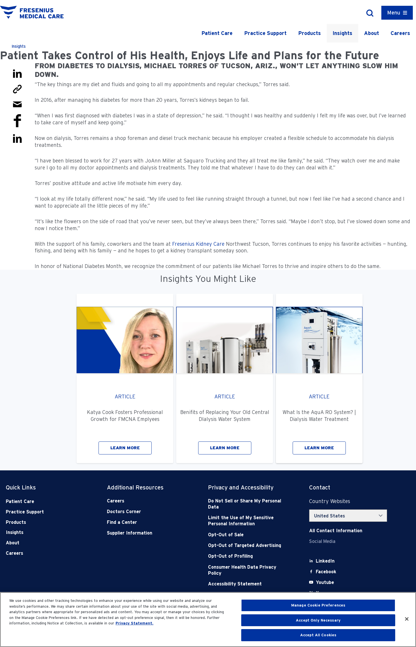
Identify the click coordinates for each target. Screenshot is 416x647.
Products (309, 33)
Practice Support (265, 33)
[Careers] (147, 501)
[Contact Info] (335, 531)
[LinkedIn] (325, 561)
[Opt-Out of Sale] (248, 535)
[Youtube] (325, 582)
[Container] (397, 13)
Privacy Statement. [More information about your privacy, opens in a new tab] (134, 623)
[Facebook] (326, 572)
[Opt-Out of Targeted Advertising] (248, 545)
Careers (400, 33)
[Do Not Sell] (248, 504)
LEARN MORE (125, 447)
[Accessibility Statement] (248, 584)
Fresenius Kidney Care (198, 244)
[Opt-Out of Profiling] (248, 556)
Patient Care (217, 33)
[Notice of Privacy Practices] (248, 521)
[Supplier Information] (147, 533)
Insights (342, 33)
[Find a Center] (147, 522)
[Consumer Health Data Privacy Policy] (248, 570)
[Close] (406, 619)
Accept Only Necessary (318, 620)
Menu (393, 13)
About (371, 33)
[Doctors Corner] (147, 512)
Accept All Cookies (318, 635)
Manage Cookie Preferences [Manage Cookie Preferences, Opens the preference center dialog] (318, 605)
